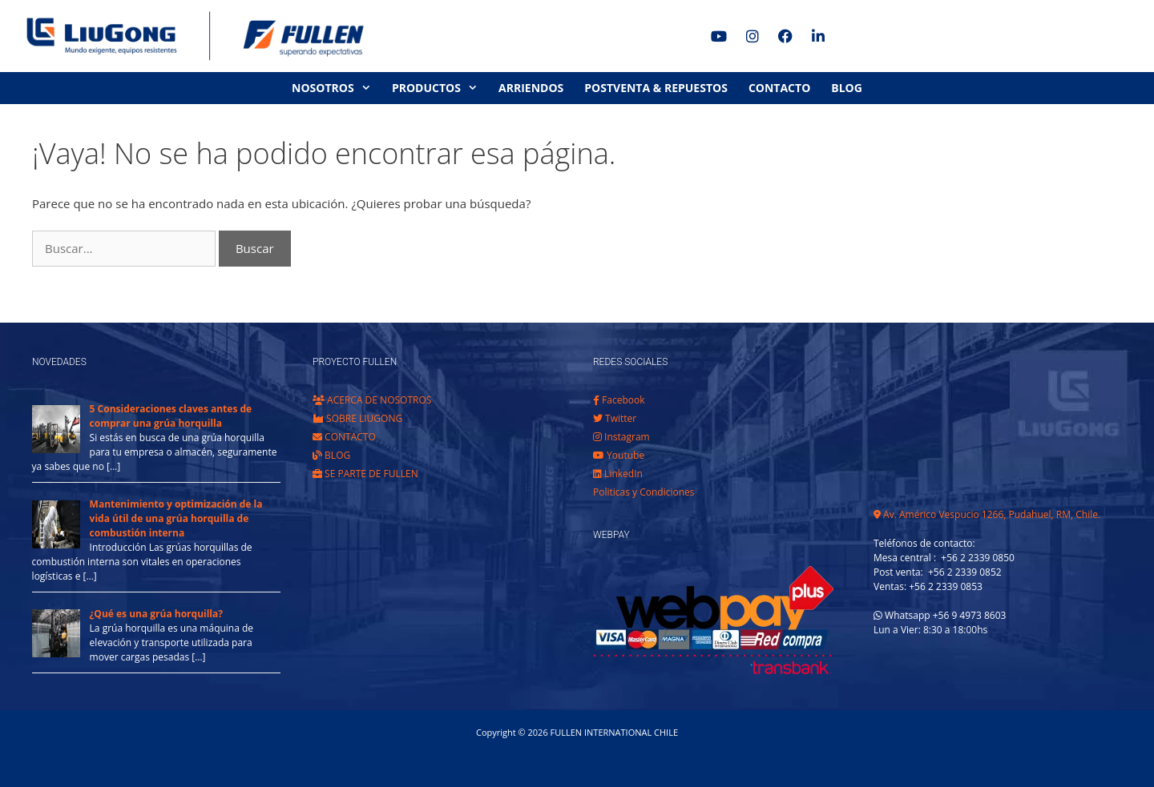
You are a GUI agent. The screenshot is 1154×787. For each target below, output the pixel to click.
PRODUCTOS (440, 88)
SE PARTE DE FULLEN (365, 473)
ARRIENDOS (530, 87)
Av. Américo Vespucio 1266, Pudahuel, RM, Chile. (987, 514)
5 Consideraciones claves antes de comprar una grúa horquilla (171, 416)
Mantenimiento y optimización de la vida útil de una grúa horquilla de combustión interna (176, 518)
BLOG (846, 87)
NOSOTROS (336, 88)
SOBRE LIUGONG (357, 418)
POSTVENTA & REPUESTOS (656, 87)
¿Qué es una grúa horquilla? (156, 613)
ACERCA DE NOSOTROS (372, 400)
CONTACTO (779, 87)
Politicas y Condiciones (644, 492)
